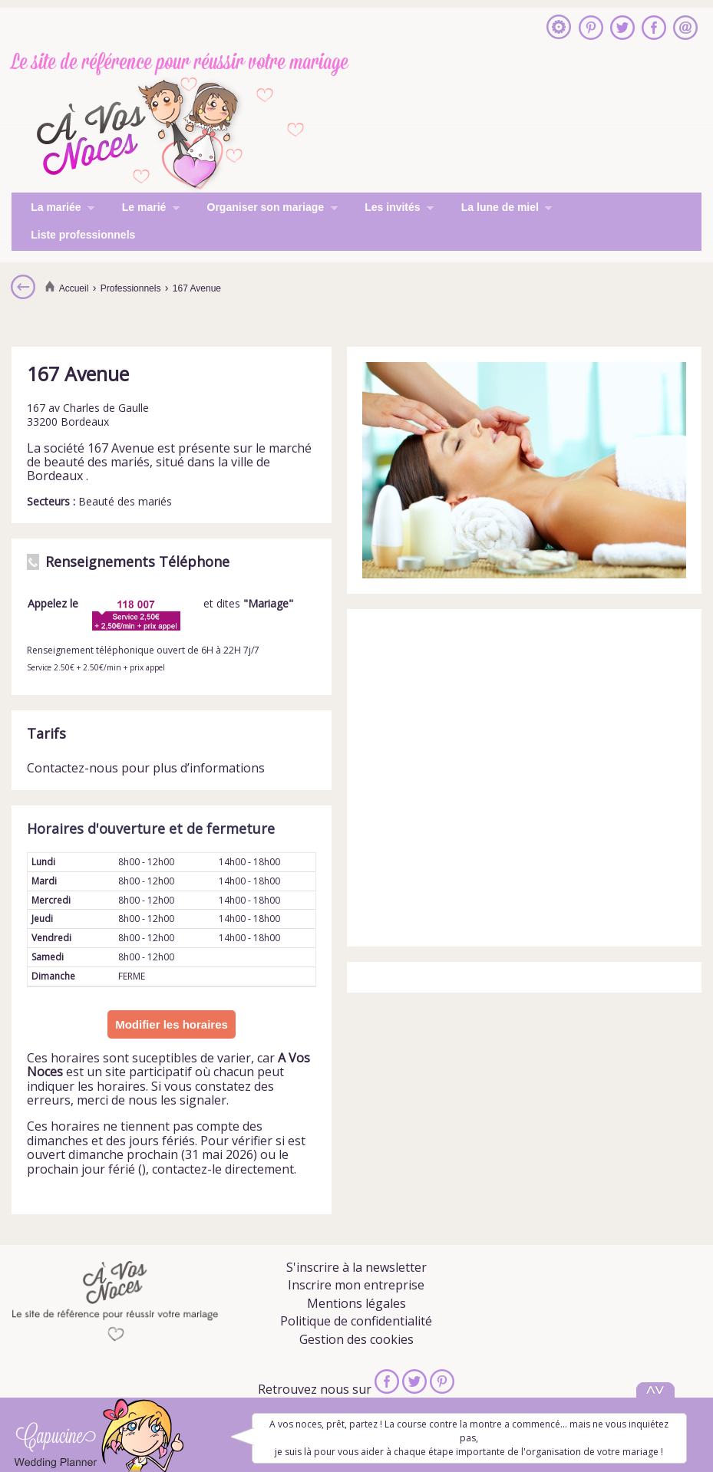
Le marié (141, 208)
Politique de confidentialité (356, 1321)
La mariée (53, 208)
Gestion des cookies (356, 1339)
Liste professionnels (83, 235)
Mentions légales (356, 1303)
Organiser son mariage (262, 208)
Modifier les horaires (171, 1024)
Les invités (389, 208)
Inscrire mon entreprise (356, 1285)
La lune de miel (497, 208)
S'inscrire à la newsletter (356, 1267)
